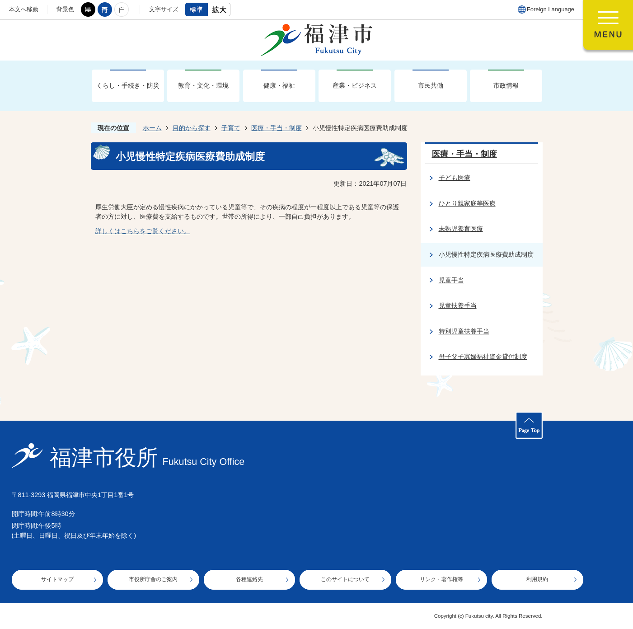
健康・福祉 (279, 85)
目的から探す (192, 127)
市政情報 (506, 85)
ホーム (152, 127)
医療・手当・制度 (276, 127)
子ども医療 (454, 177)
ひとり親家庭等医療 (467, 203)
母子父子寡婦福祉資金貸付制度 (483, 356)
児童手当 (451, 280)
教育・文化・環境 (203, 85)
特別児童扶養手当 (464, 331)
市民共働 (430, 85)
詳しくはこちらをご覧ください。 (142, 231)
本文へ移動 (23, 9)
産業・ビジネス (355, 85)
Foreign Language (550, 9)
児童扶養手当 (458, 305)
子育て (230, 127)
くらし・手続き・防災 (127, 85)
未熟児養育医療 (461, 228)
